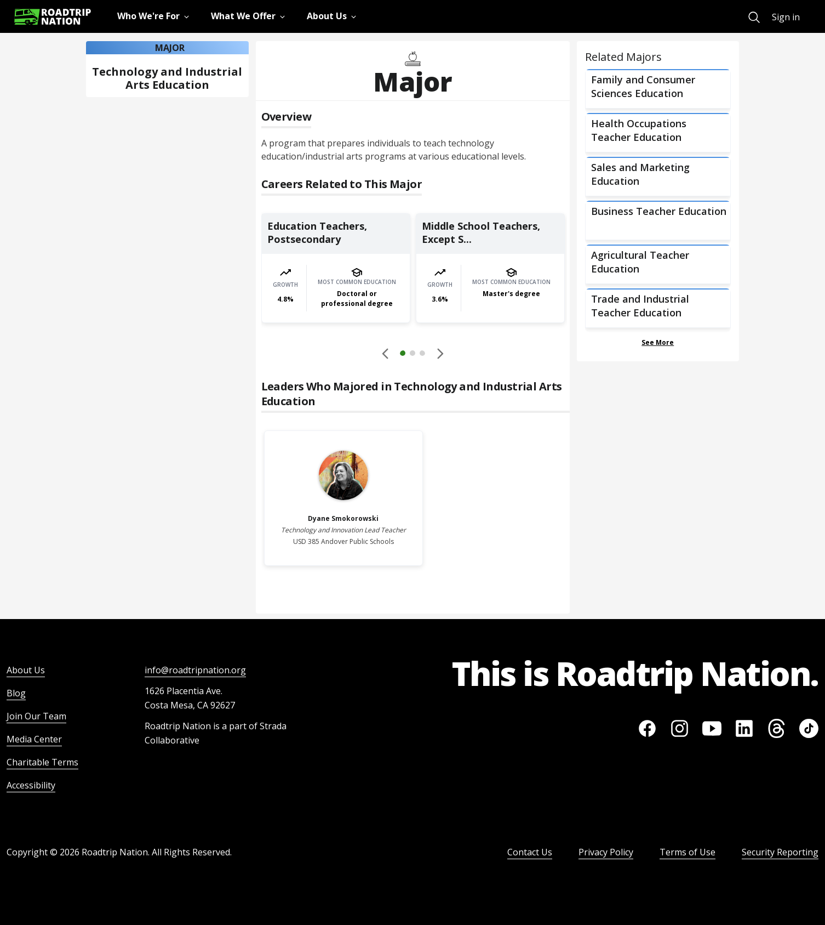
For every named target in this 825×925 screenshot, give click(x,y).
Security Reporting (780, 852)
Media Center (34, 739)
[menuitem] (754, 17)
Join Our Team (36, 716)
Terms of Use (687, 852)
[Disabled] (386, 353)
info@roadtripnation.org (195, 670)
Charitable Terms (42, 762)
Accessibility (31, 785)
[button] (412, 354)
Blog (16, 693)
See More (657, 342)
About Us (26, 670)
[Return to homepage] (52, 17)
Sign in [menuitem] (786, 17)
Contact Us (529, 852)
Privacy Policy (605, 852)
